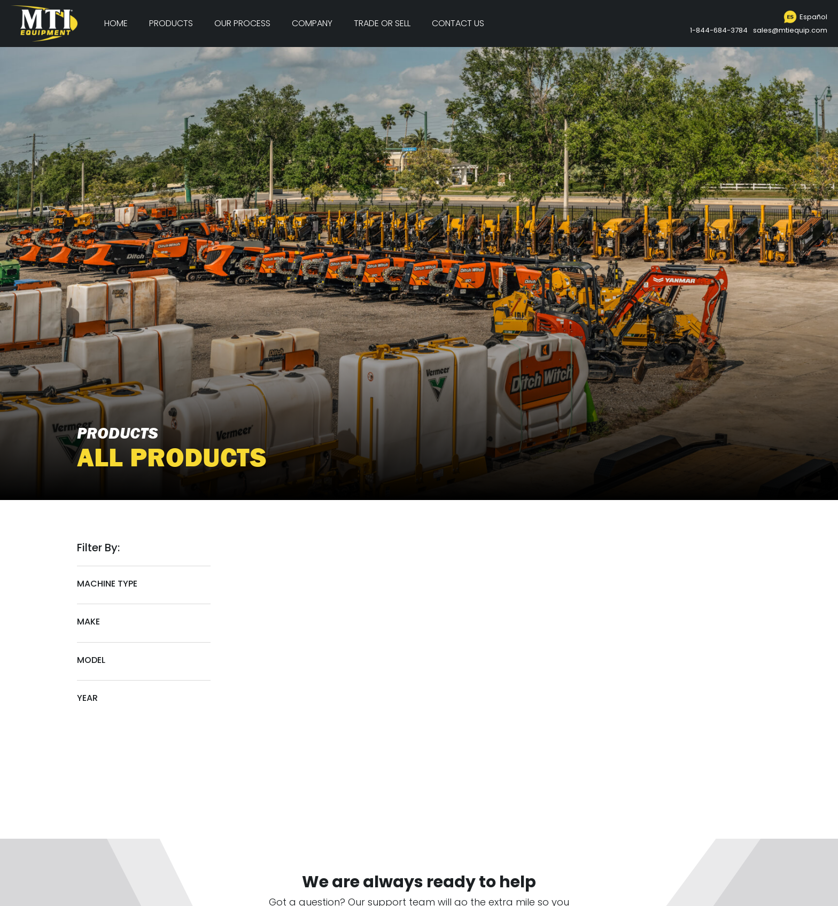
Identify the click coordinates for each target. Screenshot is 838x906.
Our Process (242, 23)
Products (171, 23)
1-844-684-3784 (719, 30)
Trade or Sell (382, 23)
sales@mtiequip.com (790, 30)
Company (312, 23)
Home (116, 23)
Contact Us (458, 23)
